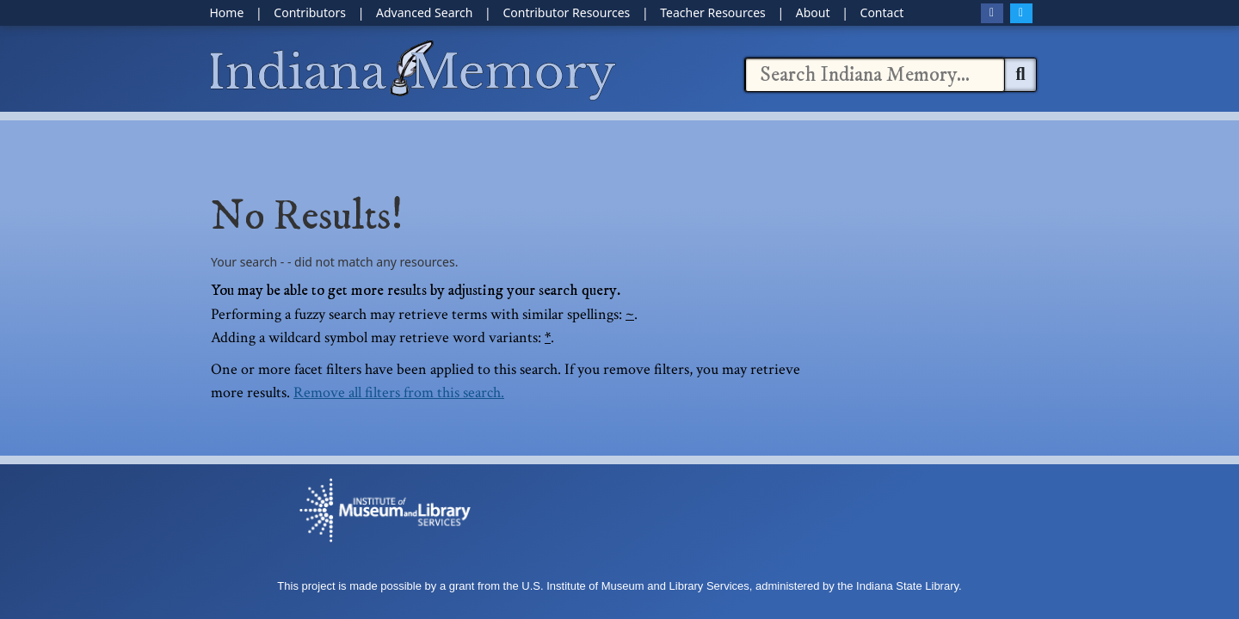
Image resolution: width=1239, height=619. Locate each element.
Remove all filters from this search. (398, 392)
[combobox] (875, 75)
